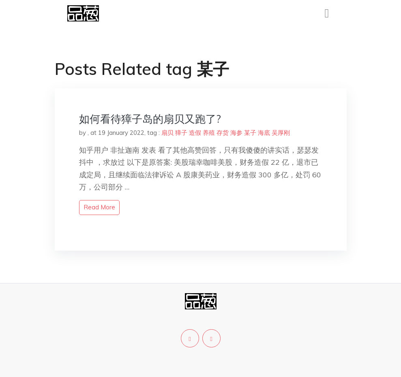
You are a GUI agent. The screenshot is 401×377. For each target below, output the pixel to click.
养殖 (209, 132)
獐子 (181, 132)
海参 (236, 132)
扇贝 (167, 132)
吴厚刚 (281, 132)
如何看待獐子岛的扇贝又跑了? (150, 119)
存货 (223, 132)
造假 (195, 132)
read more (99, 207)
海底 (264, 132)
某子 (250, 132)
